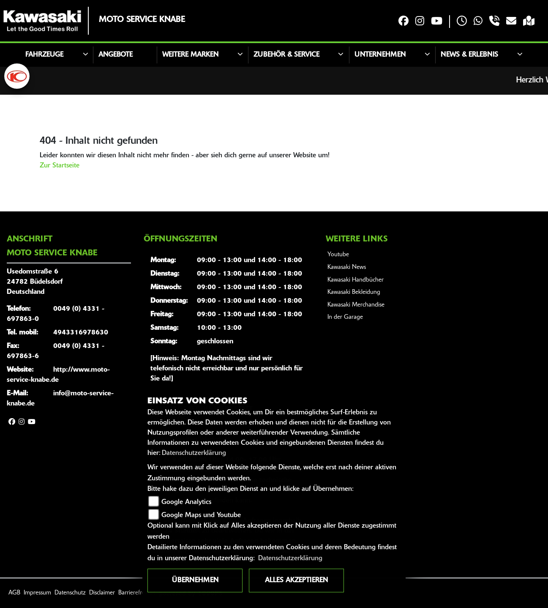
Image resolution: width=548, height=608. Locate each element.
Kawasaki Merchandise (355, 305)
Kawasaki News (346, 267)
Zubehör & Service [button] (286, 55)
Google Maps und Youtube (201, 515)
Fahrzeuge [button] (44, 55)
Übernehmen (195, 580)
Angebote (115, 55)
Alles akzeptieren (296, 580)
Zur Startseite (59, 165)
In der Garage (345, 317)
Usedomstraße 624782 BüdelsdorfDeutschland (35, 282)
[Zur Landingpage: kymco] (17, 76)
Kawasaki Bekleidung (353, 292)
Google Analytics (186, 502)
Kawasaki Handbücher (355, 280)
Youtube (338, 255)
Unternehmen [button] (380, 55)
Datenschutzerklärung (194, 453)
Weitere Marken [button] (190, 55)
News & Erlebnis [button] (469, 55)
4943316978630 (80, 332)
